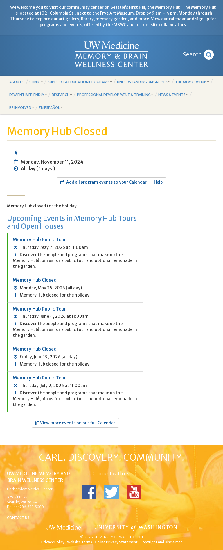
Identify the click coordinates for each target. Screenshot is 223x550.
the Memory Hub (163, 7)
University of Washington (136, 527)
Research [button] (62, 95)
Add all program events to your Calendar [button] (103, 182)
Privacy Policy (52, 542)
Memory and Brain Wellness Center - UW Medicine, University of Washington (112, 55)
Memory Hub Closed (35, 280)
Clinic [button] (36, 82)
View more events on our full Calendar (75, 422)
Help (158, 182)
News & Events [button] (173, 95)
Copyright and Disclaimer (161, 542)
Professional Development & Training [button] (115, 95)
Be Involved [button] (21, 107)
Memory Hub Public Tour (39, 239)
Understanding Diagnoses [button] (143, 82)
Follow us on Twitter (111, 492)
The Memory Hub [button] (192, 82)
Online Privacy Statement (116, 542)
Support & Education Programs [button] (80, 82)
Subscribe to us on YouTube (134, 492)
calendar (177, 19)
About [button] (17, 82)
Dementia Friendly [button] (28, 95)
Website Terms (79, 542)
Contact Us (18, 517)
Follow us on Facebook (89, 492)
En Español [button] (51, 107)
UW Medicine (63, 527)
